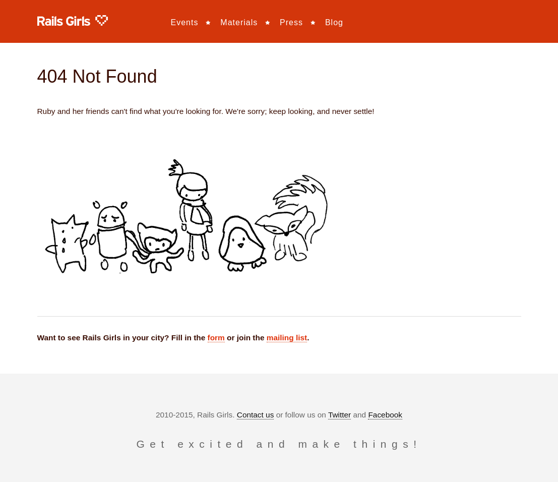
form (216, 337)
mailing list (287, 337)
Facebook (385, 414)
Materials (239, 22)
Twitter (339, 414)
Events (185, 22)
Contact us (255, 414)
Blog (334, 22)
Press (291, 22)
